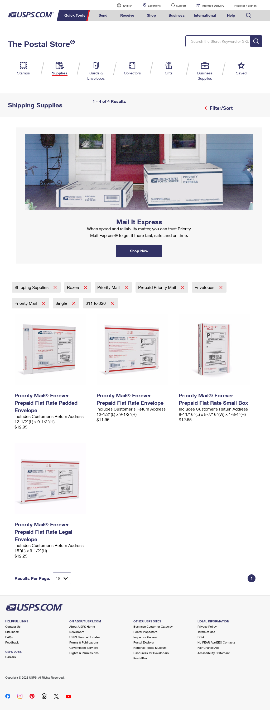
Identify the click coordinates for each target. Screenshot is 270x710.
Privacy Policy (207, 626)
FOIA (200, 637)
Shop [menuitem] (151, 15)
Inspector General (145, 637)
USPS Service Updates (84, 637)
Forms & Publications (84, 642)
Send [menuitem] (103, 15)
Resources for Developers (151, 653)
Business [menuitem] (176, 15)
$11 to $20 (96, 303)
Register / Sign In (245, 5)
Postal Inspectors (145, 631)
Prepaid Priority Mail (157, 287)
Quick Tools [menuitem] (74, 15)
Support (181, 5)
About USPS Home (82, 626)
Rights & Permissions (84, 653)
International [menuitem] (205, 15)
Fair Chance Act (208, 647)
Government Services (83, 647)
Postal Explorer (144, 642)
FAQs (9, 637)
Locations (154, 5)
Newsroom (76, 631)
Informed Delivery (213, 5)
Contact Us (13, 626)
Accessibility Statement (213, 653)
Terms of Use (206, 631)
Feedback (12, 642)
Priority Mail (109, 287)
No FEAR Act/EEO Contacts (216, 642)
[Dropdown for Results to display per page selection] (62, 578)
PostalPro (140, 658)
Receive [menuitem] (127, 15)
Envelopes (205, 287)
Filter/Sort (220, 108)
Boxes (73, 287)
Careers (10, 657)
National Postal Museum (150, 647)
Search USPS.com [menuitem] (248, 15)
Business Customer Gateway (153, 626)
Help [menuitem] (231, 15)
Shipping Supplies (32, 287)
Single (61, 303)
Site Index (12, 631)
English (122, 5)
